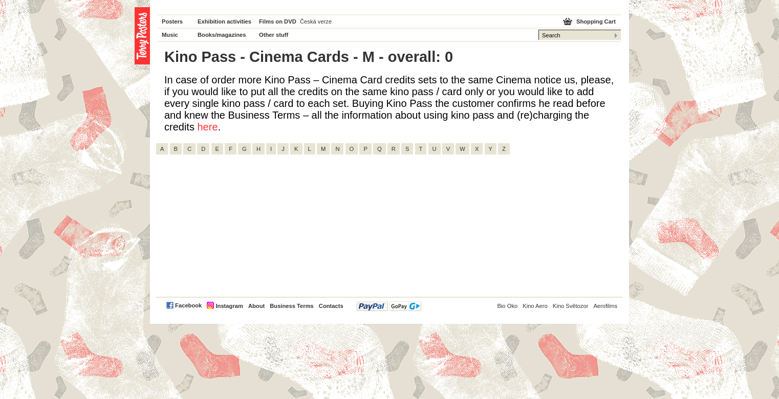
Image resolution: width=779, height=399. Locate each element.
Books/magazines (222, 35)
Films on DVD (277, 21)
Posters (172, 21)
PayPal (388, 306)
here (207, 126)
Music (170, 35)
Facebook (188, 305)
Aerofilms (605, 306)
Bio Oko (507, 306)
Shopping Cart (596, 21)
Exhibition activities (224, 21)
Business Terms (292, 306)
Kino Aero (535, 306)
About (256, 306)
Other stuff (273, 35)
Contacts (331, 306)
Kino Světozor (571, 306)
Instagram (229, 306)
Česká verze (316, 21)
